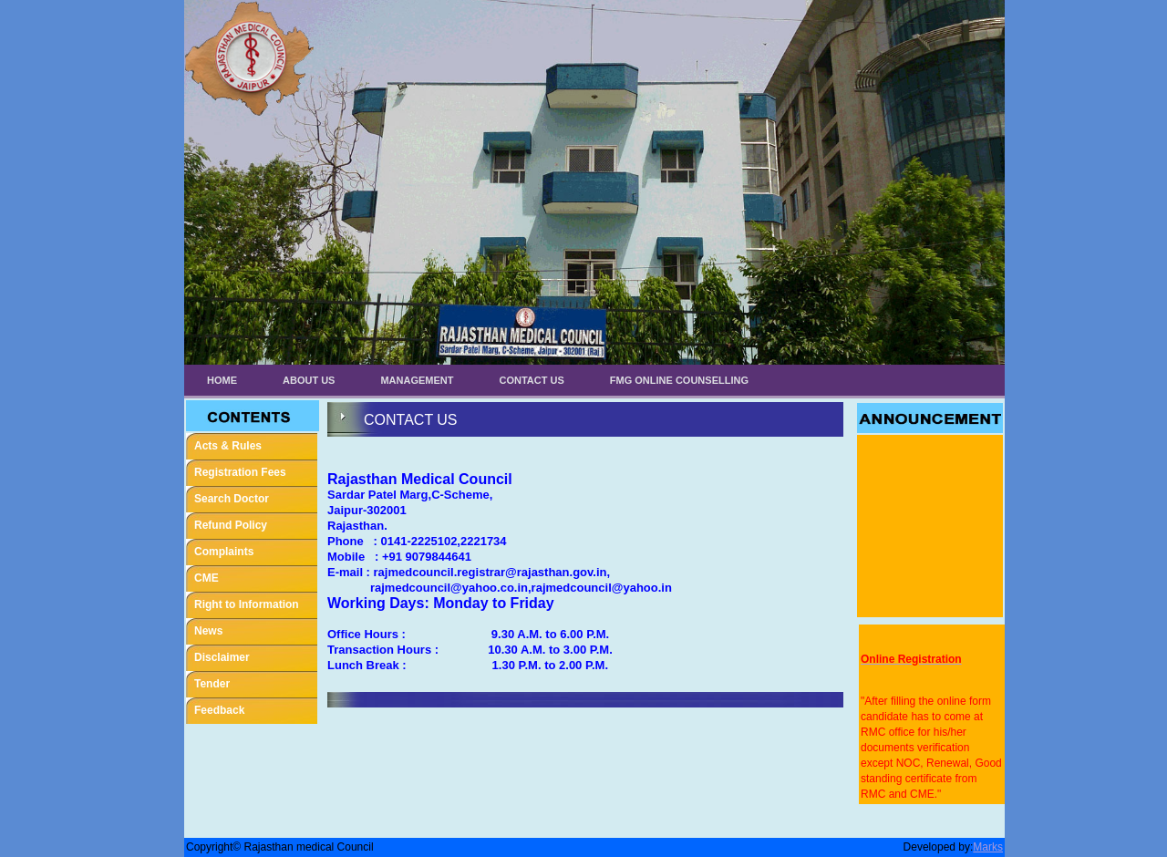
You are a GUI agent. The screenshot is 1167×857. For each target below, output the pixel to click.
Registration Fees (240, 472)
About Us (309, 380)
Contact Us (532, 380)
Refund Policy (230, 525)
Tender (212, 683)
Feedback (219, 710)
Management (416, 380)
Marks (988, 847)
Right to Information (246, 604)
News (208, 631)
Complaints (223, 551)
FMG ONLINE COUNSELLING (679, 380)
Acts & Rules (228, 445)
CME (206, 578)
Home (222, 380)
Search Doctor (231, 498)
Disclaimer (222, 657)
